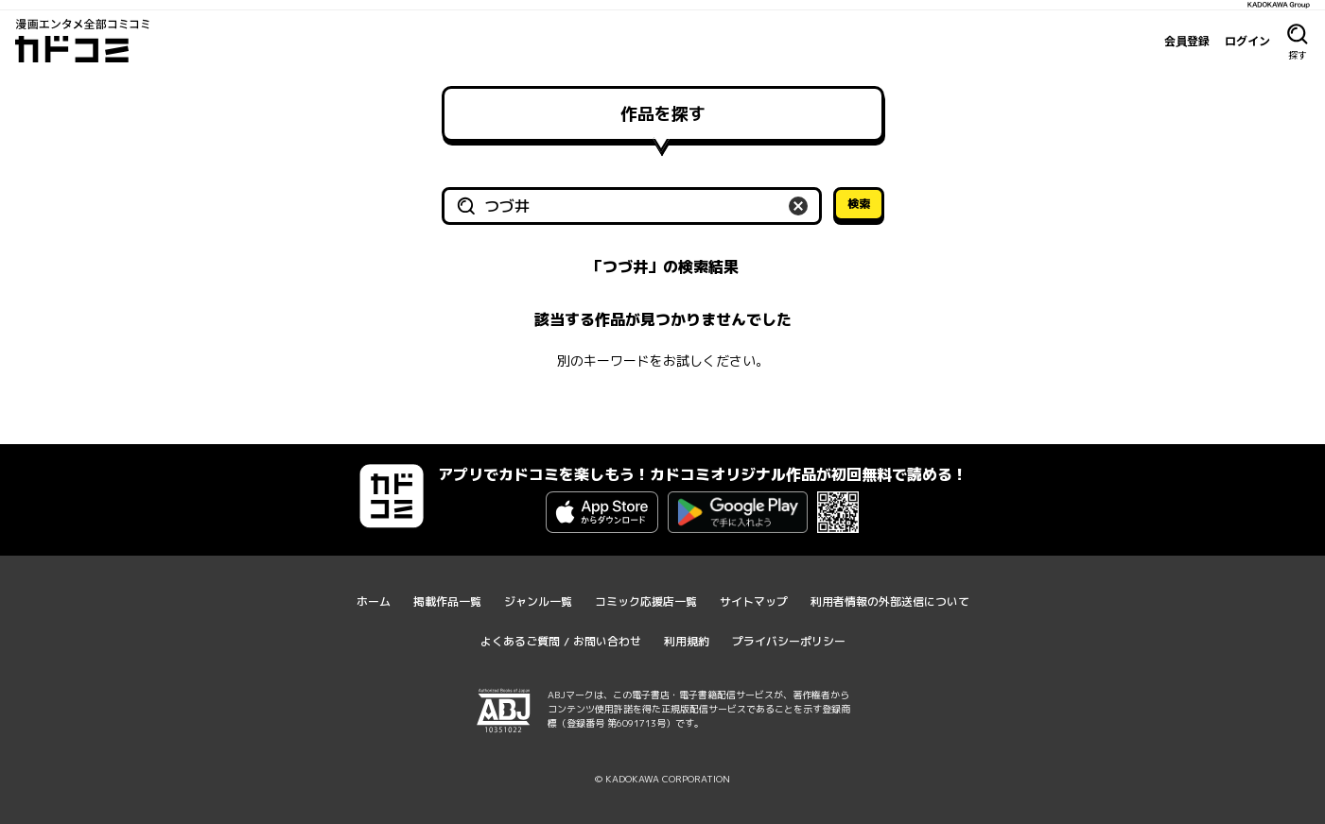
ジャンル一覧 (538, 601)
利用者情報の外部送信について (890, 601)
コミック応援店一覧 (646, 601)
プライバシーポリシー (789, 641)
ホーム (374, 601)
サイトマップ (754, 601)
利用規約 (686, 641)
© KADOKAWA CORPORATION (662, 778)
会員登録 (1187, 40)
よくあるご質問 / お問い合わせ (560, 641)
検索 (858, 204)
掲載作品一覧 (447, 601)
